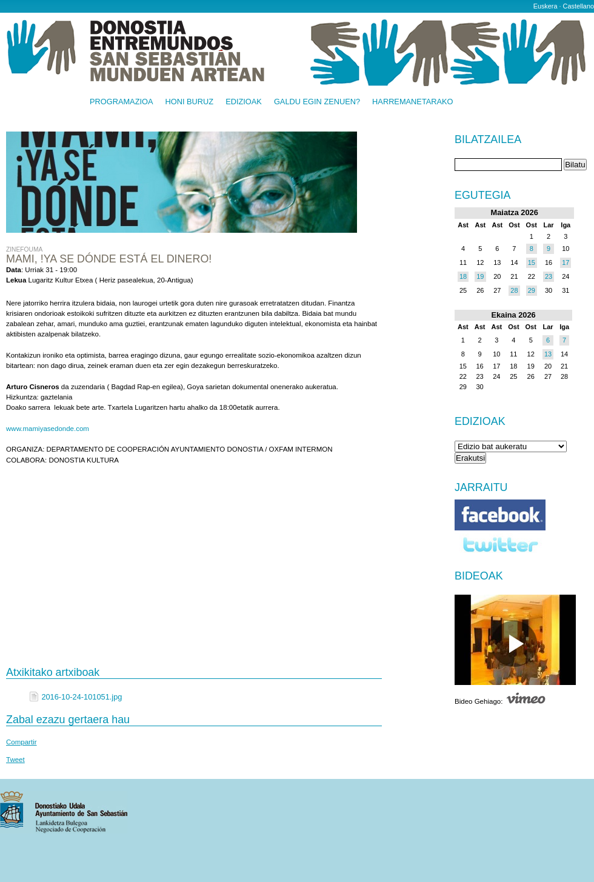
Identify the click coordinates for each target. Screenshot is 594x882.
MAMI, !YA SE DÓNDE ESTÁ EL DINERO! (109, 259)
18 (463, 276)
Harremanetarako (412, 102)
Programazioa (121, 102)
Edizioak (243, 102)
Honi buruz (189, 102)
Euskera (545, 6)
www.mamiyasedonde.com (47, 428)
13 (548, 354)
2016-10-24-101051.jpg (81, 696)
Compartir (21, 742)
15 (531, 262)
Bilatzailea (488, 140)
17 (565, 262)
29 (531, 290)
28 (514, 290)
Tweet (15, 759)
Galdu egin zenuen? (317, 102)
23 (548, 276)
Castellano (578, 6)
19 (480, 276)
